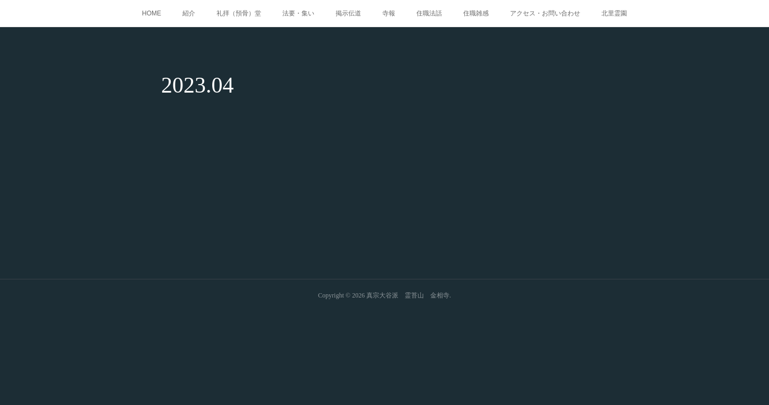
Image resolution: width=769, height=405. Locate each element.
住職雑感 (476, 13)
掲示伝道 (348, 13)
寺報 (388, 13)
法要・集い (298, 13)
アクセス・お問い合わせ (545, 13)
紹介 (188, 13)
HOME (151, 13)
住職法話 (429, 13)
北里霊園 (614, 13)
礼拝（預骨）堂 (238, 13)
